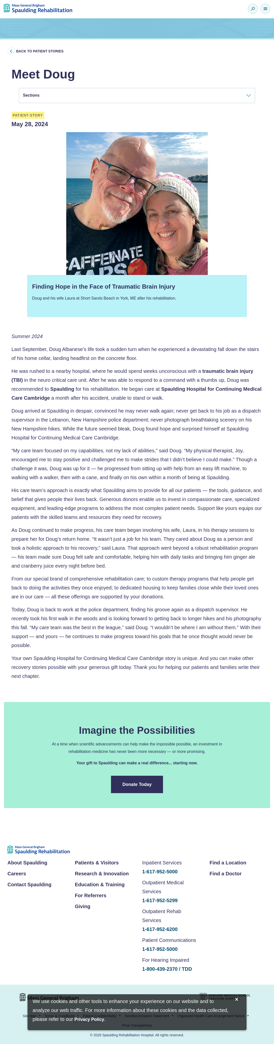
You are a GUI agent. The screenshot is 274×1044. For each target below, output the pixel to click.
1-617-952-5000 (159, 871)
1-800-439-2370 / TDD (167, 969)
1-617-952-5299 (159, 900)
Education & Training (100, 884)
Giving (82, 906)
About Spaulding (27, 862)
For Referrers (91, 895)
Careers (16, 873)
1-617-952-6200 (159, 929)
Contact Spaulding (29, 884)
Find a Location (228, 862)
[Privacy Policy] (89, 1020)
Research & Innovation (102, 873)
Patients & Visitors (97, 862)
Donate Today (137, 784)
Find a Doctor (226, 873)
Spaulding (62, 389)
